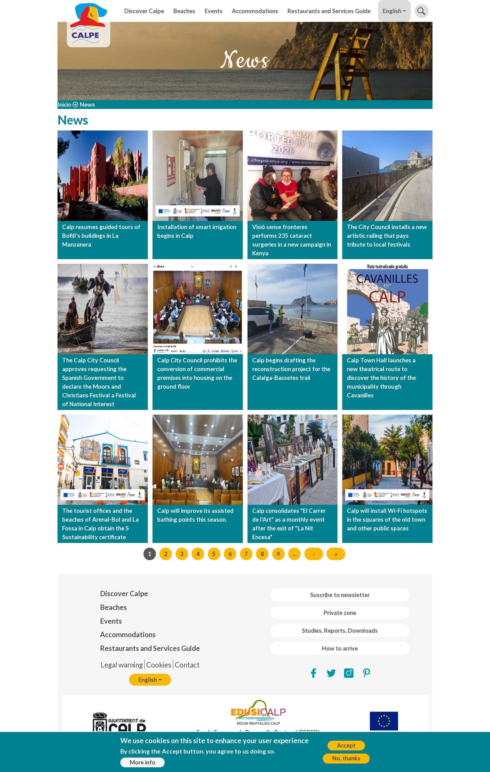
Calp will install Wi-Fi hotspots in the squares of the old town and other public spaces (387, 519)
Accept (346, 745)
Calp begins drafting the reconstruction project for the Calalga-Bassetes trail (291, 369)
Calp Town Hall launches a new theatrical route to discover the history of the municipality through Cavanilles (381, 378)
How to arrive (340, 648)
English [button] (392, 11)
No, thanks (346, 758)
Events (213, 11)
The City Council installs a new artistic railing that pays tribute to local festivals (387, 235)
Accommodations (255, 11)
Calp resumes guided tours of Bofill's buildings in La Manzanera (101, 235)
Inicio (64, 104)
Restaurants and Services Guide (329, 11)
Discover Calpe (144, 11)
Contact (187, 665)
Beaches (184, 11)
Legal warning (122, 665)
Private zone (340, 612)
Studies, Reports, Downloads (340, 630)
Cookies (158, 665)
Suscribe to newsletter (340, 594)
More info (142, 762)
